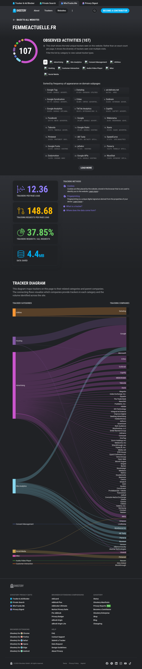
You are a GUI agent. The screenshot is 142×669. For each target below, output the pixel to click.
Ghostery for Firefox (19, 637)
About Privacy (57, 651)
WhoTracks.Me (69, 3)
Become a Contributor (115, 10)
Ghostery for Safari (19, 640)
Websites (62, 10)
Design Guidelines (59, 648)
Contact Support (58, 637)
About (36, 10)
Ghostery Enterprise (101, 613)
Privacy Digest (90, 3)
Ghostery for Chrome (20, 633)
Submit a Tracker (58, 640)
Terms (65, 663)
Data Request (57, 644)
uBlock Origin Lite (59, 624)
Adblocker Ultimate (59, 606)
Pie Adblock (56, 613)
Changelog (97, 624)
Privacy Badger (58, 617)
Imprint (83, 663)
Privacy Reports (102, 606)
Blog (95, 620)
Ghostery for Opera (19, 644)
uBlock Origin (57, 620)
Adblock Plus (57, 602)
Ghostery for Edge (18, 648)
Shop (95, 617)
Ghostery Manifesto (101, 602)
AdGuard (55, 599)
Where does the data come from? (79, 210)
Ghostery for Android (20, 651)
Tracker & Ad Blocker (23, 3)
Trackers (48, 10)
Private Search (48, 3)
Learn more (94, 191)
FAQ (53, 633)
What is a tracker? (72, 206)
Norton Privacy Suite (60, 609)
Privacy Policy (74, 663)
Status (96, 599)
